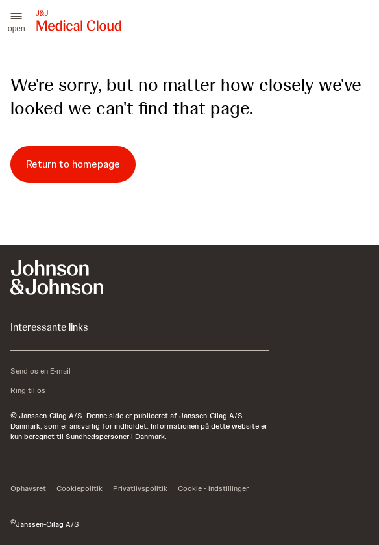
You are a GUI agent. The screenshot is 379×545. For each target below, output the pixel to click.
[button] (16, 20)
